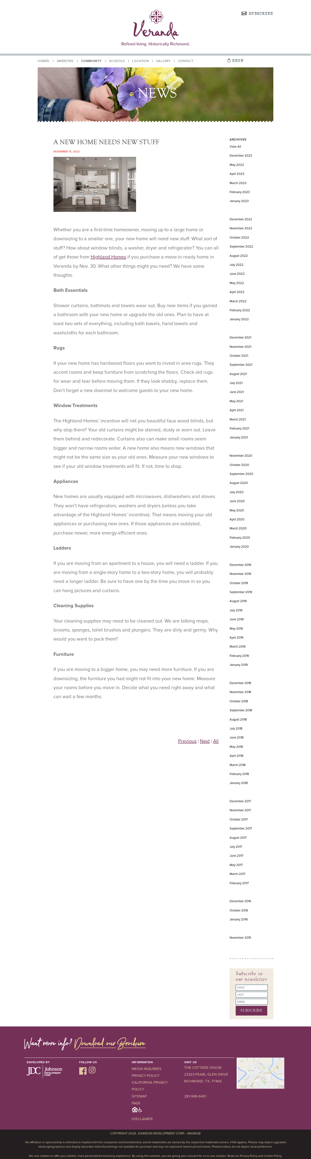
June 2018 (237, 738)
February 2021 (239, 428)
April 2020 (237, 519)
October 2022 (239, 238)
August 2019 (238, 601)
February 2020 (240, 538)
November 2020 (241, 456)
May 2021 (236, 401)
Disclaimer (142, 1119)
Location (140, 61)
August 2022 (239, 256)
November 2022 (241, 228)
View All (235, 147)
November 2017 (240, 810)
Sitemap (139, 1096)
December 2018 (240, 683)
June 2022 (237, 274)
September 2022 (241, 247)
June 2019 (237, 619)
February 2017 (239, 883)
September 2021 (241, 365)
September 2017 (241, 828)
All (216, 741)
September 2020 (241, 474)
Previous (187, 741)
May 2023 (237, 165)
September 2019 (241, 592)
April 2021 (236, 410)
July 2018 (236, 729)
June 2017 (236, 856)
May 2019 (236, 629)
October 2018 (239, 701)
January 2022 (239, 319)
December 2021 (240, 337)
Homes (43, 61)
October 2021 (239, 356)
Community (91, 61)
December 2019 (240, 565)
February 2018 (239, 774)
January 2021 (239, 437)
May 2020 (237, 510)
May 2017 (236, 865)
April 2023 (237, 174)
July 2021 (236, 383)
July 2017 (236, 847)
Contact (185, 61)
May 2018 (236, 747)
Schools (117, 61)
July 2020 (236, 492)
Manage (194, 1133)
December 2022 (241, 219)
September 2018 (241, 710)
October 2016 (239, 910)
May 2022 (237, 283)
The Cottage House (203, 1067)
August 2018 (238, 720)
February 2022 (240, 310)
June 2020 (237, 501)
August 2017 (238, 838)
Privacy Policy (145, 1075)
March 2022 (238, 301)
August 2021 (238, 374)
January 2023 (239, 201)
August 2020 (239, 483)
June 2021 (237, 392)
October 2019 (239, 583)
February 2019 (239, 656)
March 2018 (238, 765)
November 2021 (240, 347)
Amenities (65, 61)
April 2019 (236, 638)
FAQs (136, 1103)
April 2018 (236, 756)
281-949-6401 (195, 1096)
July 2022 (236, 265)
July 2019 (236, 610)
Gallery (163, 61)
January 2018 (239, 783)
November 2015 (240, 938)
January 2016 (239, 919)
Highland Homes (108, 257)
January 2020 (239, 547)
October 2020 (239, 465)
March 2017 (237, 874)
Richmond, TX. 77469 (203, 1081)
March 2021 (238, 419)
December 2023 (241, 156)
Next (205, 741)
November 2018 (240, 692)
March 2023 (238, 183)
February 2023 (240, 192)
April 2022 (237, 292)
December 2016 (240, 901)
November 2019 (240, 574)
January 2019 (239, 665)
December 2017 (240, 801)
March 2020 (238, 528)
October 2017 (239, 819)
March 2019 (238, 647)
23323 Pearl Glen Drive (206, 1074)
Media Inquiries (146, 1069)
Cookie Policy (272, 1156)
